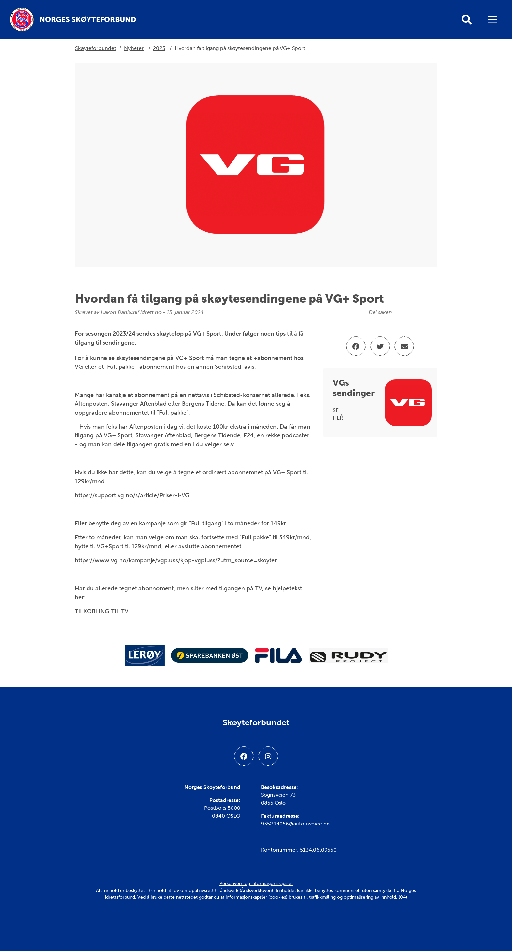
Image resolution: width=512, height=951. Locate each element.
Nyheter (134, 48)
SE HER (338, 414)
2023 (159, 48)
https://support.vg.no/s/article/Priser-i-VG (132, 495)
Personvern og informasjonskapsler (256, 883)
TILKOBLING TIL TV (101, 611)
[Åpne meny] (494, 20)
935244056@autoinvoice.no (295, 824)
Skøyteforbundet (95, 48)
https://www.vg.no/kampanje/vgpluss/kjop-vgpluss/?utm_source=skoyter (176, 560)
